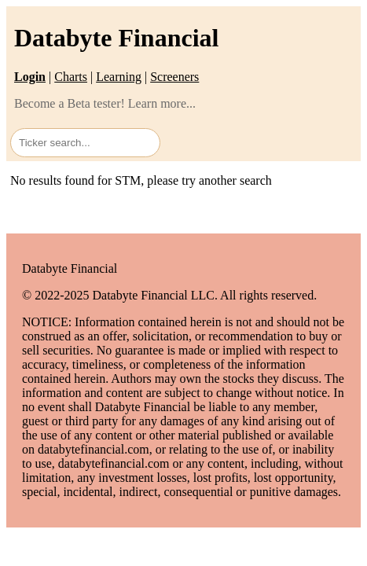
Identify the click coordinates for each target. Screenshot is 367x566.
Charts (70, 76)
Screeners (174, 76)
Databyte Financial (116, 38)
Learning (118, 76)
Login (30, 76)
